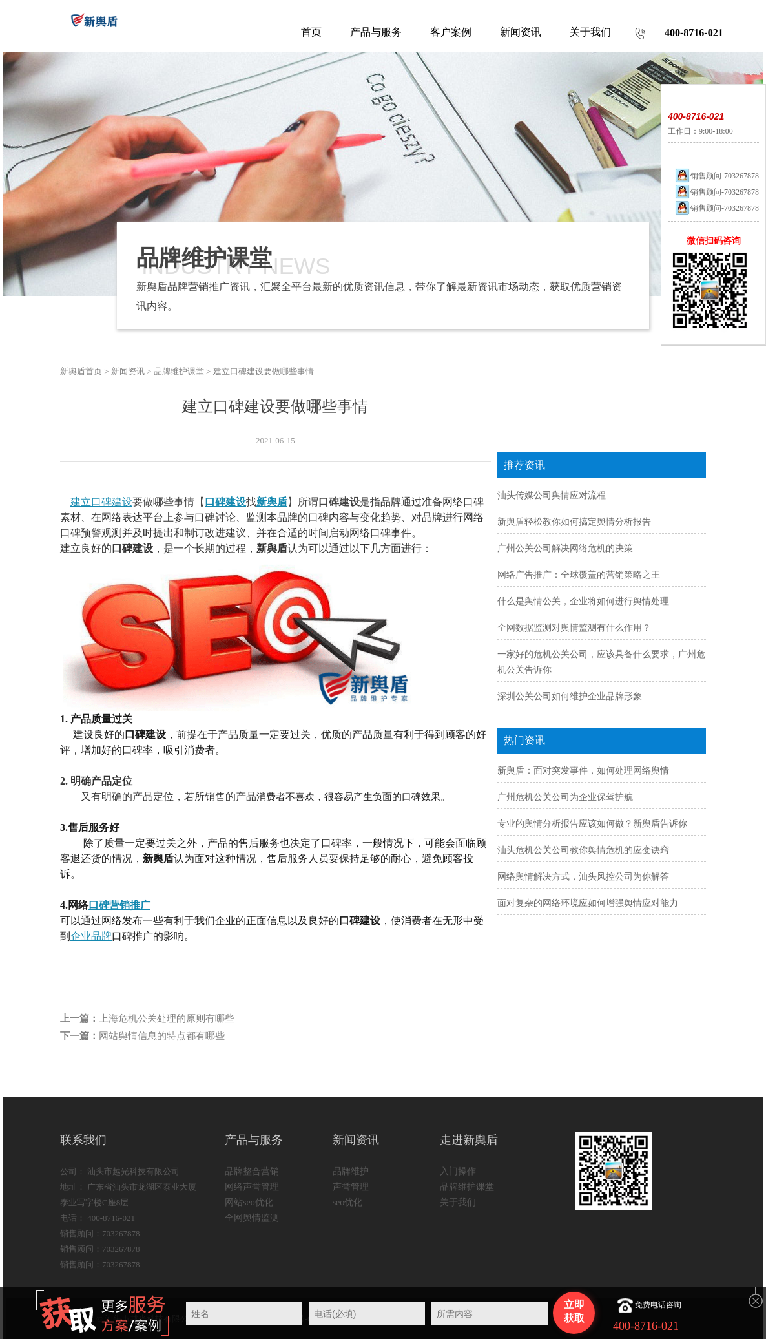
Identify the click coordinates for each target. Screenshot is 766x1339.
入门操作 (458, 1171)
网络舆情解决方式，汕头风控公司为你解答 (583, 876)
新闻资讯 (128, 371)
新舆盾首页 (81, 371)
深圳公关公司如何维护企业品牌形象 (569, 696)
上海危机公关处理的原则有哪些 (166, 1018)
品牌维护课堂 (179, 371)
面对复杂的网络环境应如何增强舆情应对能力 (587, 903)
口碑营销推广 (119, 905)
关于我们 (458, 1202)
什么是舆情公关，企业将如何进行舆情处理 (583, 601)
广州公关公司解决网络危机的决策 (565, 548)
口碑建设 (225, 501)
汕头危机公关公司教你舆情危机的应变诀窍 (583, 850)
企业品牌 (91, 936)
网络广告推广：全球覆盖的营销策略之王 (578, 575)
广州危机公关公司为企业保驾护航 (565, 797)
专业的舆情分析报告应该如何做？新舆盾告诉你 (592, 823)
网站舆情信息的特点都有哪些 (162, 1036)
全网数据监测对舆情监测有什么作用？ (574, 628)
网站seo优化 (249, 1202)
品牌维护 (351, 1171)
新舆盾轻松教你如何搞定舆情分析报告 (574, 522)
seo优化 (348, 1202)
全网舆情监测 (252, 1218)
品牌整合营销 (252, 1171)
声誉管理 (351, 1187)
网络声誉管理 (252, 1187)
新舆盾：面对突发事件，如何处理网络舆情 (583, 770)
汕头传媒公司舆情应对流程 (551, 495)
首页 (311, 31)
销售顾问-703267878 (716, 175)
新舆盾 (271, 501)
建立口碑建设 (101, 501)
